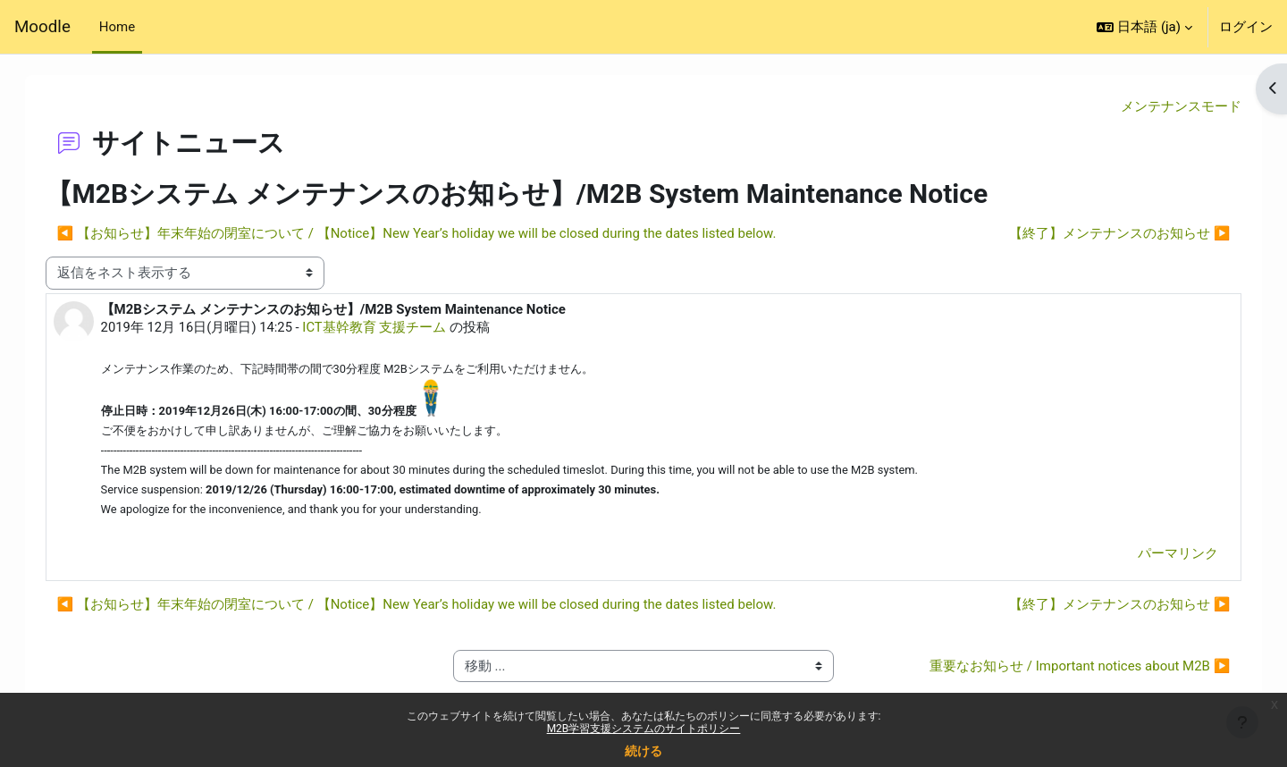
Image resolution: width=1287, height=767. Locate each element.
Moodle (42, 27)
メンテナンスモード (1163, 106)
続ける (643, 751)
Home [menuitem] (117, 27)
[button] (1144, 27)
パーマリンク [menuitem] (1160, 556)
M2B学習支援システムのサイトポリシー (644, 728)
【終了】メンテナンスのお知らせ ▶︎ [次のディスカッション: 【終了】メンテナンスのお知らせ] (1101, 234)
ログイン (1246, 27)
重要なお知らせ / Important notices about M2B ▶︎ (1062, 669)
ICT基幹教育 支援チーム (395, 327)
